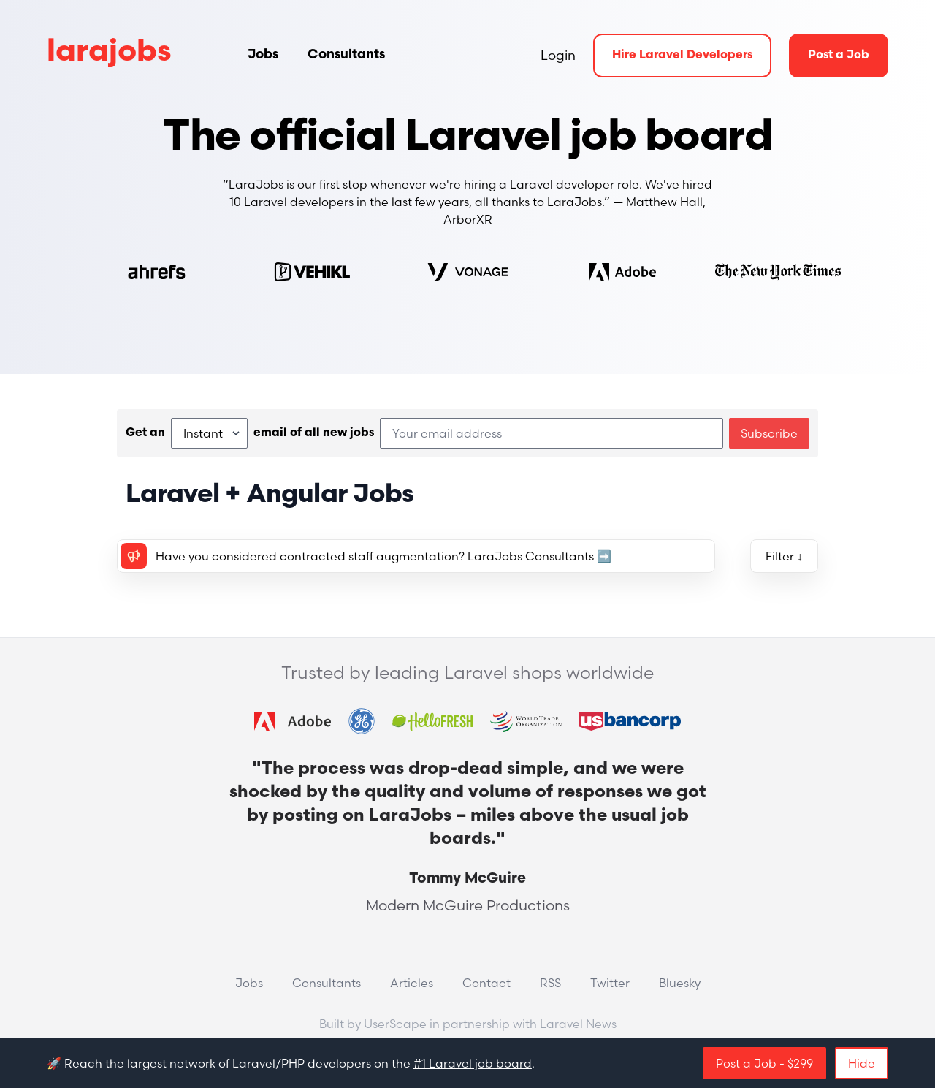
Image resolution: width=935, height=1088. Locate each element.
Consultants (346, 55)
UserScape (395, 1023)
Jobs (263, 55)
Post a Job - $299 (764, 1063)
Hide (861, 1063)
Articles (411, 982)
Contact (486, 982)
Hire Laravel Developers (682, 55)
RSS (550, 982)
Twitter (610, 982)
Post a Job (838, 55)
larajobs (109, 53)
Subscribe (769, 433)
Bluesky (680, 982)
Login (558, 55)
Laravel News (578, 1023)
